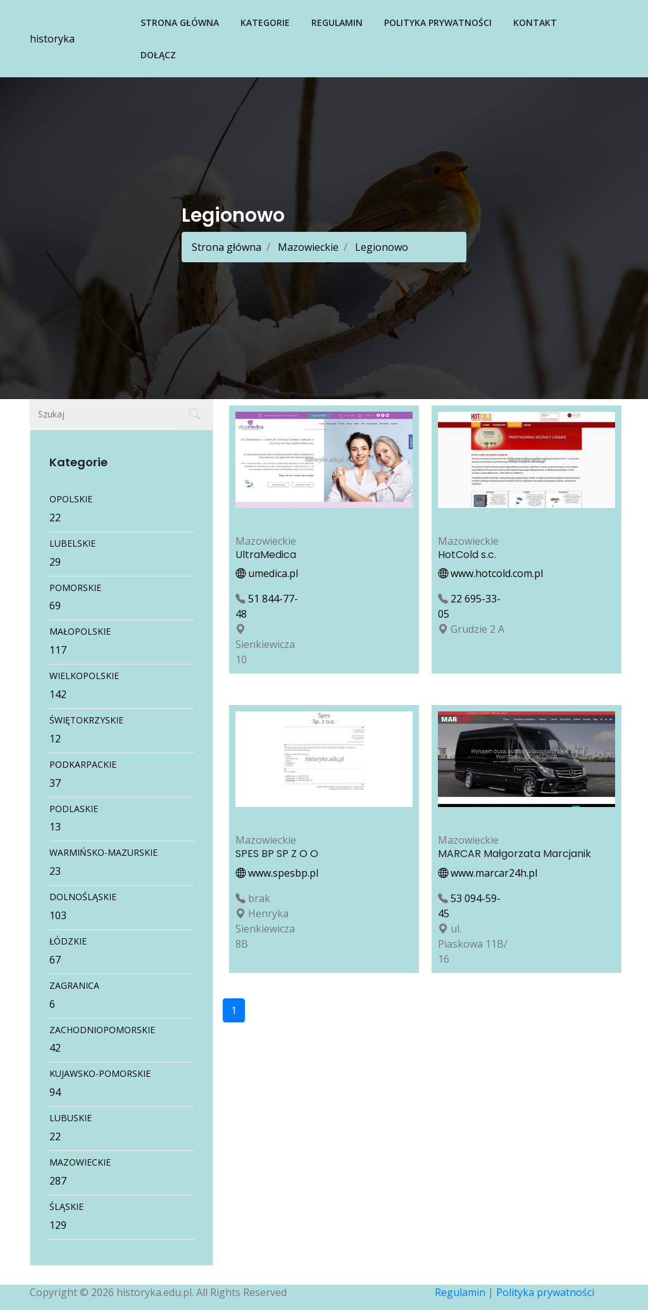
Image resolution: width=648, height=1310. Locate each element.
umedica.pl (266, 573)
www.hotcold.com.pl (490, 573)
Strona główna (179, 22)
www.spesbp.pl (276, 873)
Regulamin (337, 22)
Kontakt (535, 22)
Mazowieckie (307, 247)
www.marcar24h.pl (487, 873)
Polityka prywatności (438, 22)
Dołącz (158, 55)
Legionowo (380, 247)
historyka (52, 39)
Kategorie (265, 22)
